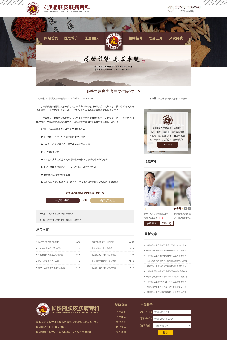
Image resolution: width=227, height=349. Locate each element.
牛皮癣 (184, 98)
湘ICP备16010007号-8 (85, 322)
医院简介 (71, 38)
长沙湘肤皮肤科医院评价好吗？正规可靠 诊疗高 (166, 256)
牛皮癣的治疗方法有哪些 (101, 248)
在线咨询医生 (62, 200)
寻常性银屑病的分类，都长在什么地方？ (64, 220)
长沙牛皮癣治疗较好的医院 (102, 242)
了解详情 (167, 145)
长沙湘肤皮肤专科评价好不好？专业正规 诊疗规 (166, 287)
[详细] (178, 218)
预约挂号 (136, 38)
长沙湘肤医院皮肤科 (168, 98)
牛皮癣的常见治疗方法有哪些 (50, 255)
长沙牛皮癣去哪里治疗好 (48, 242)
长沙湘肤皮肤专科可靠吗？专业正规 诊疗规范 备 (166, 276)
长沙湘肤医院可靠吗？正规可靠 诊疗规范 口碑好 (166, 261)
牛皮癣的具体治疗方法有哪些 (103, 255)
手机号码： (146, 318)
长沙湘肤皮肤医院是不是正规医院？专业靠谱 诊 (166, 250)
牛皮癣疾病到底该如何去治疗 (103, 261)
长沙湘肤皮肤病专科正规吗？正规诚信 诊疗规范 (166, 245)
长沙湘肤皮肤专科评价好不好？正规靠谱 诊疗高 (166, 282)
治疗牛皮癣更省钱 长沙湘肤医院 (51, 268)
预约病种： (146, 325)
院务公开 (156, 38)
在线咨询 (168, 223)
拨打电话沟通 (107, 200)
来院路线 (176, 38)
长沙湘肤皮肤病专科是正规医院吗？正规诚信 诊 (166, 266)
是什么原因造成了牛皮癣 (48, 261)
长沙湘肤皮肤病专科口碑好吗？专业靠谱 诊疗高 (166, 292)
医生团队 (91, 38)
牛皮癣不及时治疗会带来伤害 (103, 268)
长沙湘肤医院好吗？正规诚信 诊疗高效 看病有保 (166, 271)
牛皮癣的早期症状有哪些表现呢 (60, 214)
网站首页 (51, 38)
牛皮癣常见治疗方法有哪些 (49, 248)
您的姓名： (146, 311)
